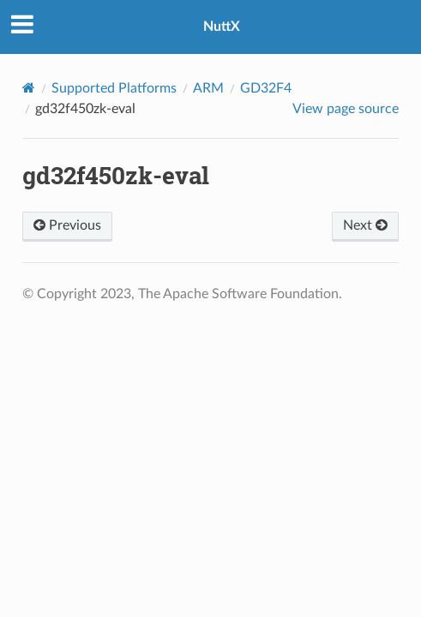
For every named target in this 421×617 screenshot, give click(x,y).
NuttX (221, 26)
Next (365, 225)
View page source (345, 109)
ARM (208, 88)
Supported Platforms (114, 88)
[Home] (28, 88)
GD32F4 (266, 88)
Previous (67, 225)
